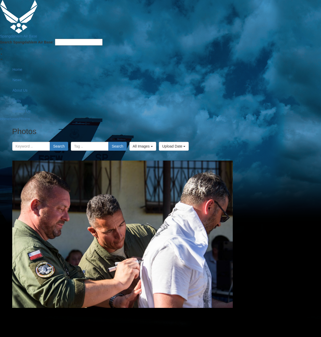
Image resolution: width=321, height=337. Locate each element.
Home (17, 69)
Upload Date (174, 146)
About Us (20, 90)
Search (59, 146)
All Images (143, 146)
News (17, 80)
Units (16, 101)
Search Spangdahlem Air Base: (27, 42)
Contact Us (21, 111)
